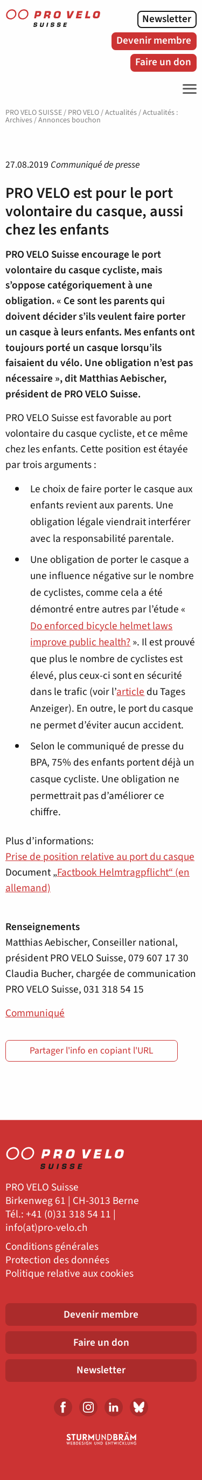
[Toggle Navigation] (187, 89)
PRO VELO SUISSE (33, 112)
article (130, 691)
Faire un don (163, 62)
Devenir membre (153, 40)
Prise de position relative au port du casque (99, 856)
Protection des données (57, 1260)
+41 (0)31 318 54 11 (68, 1214)
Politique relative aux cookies (69, 1274)
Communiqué (35, 1013)
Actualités (121, 112)
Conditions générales (52, 1247)
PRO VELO (83, 112)
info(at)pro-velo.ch (46, 1228)
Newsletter (166, 18)
